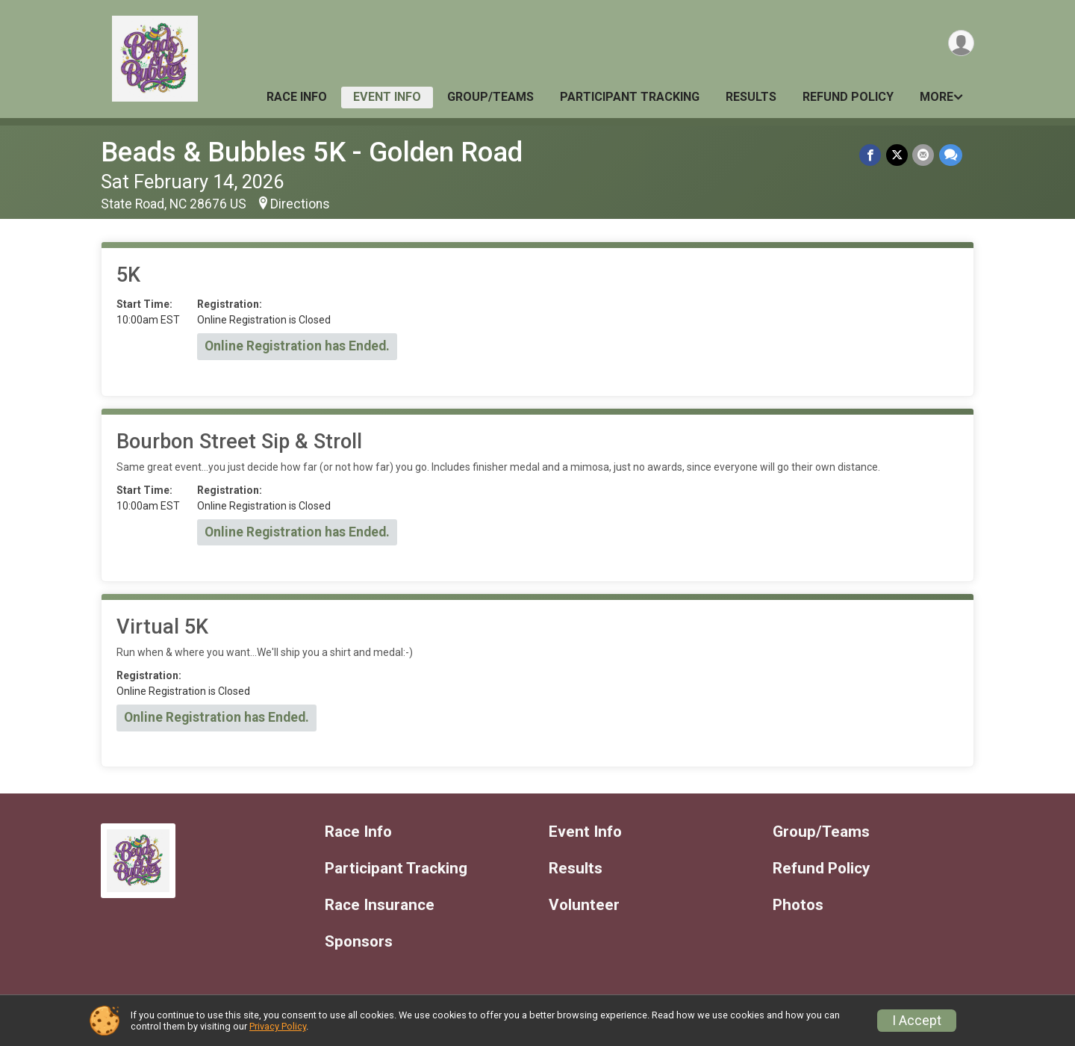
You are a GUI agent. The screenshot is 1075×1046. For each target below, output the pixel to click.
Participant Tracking (629, 97)
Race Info (297, 97)
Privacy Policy (277, 1026)
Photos (798, 905)
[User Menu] (960, 44)
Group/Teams (490, 97)
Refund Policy (848, 97)
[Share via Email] (924, 155)
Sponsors (359, 941)
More (936, 97)
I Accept (916, 1020)
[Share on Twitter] (898, 155)
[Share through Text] (950, 155)
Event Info (387, 97)
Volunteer (584, 905)
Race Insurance (379, 905)
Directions (300, 203)
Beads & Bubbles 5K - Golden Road (312, 152)
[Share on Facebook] (871, 155)
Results (751, 97)
